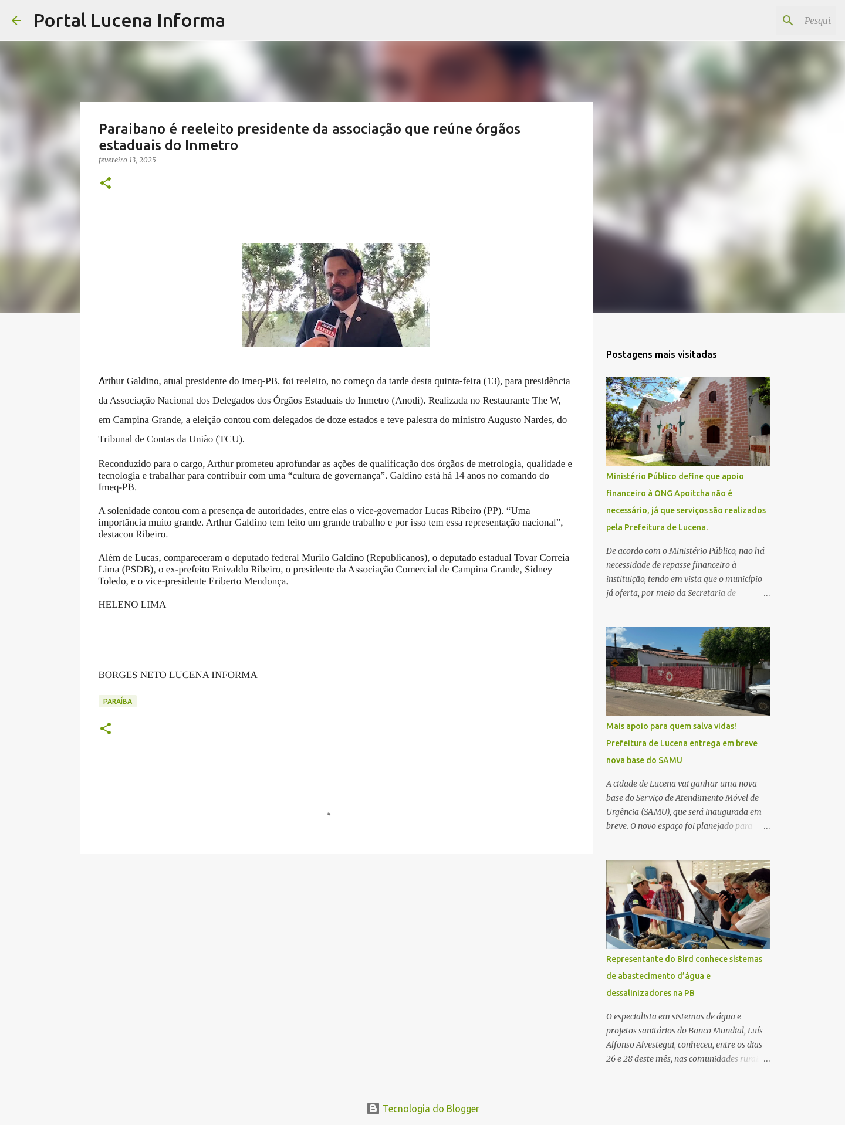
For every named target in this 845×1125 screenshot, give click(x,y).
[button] (106, 184)
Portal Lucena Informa (129, 20)
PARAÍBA (117, 701)
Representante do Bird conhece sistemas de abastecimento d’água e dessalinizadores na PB (684, 976)
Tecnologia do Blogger (422, 1108)
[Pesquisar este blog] (774, 20)
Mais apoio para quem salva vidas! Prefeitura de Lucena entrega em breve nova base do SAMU (682, 743)
